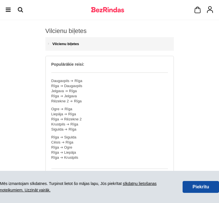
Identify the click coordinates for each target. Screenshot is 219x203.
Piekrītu (200, 186)
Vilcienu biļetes (65, 44)
